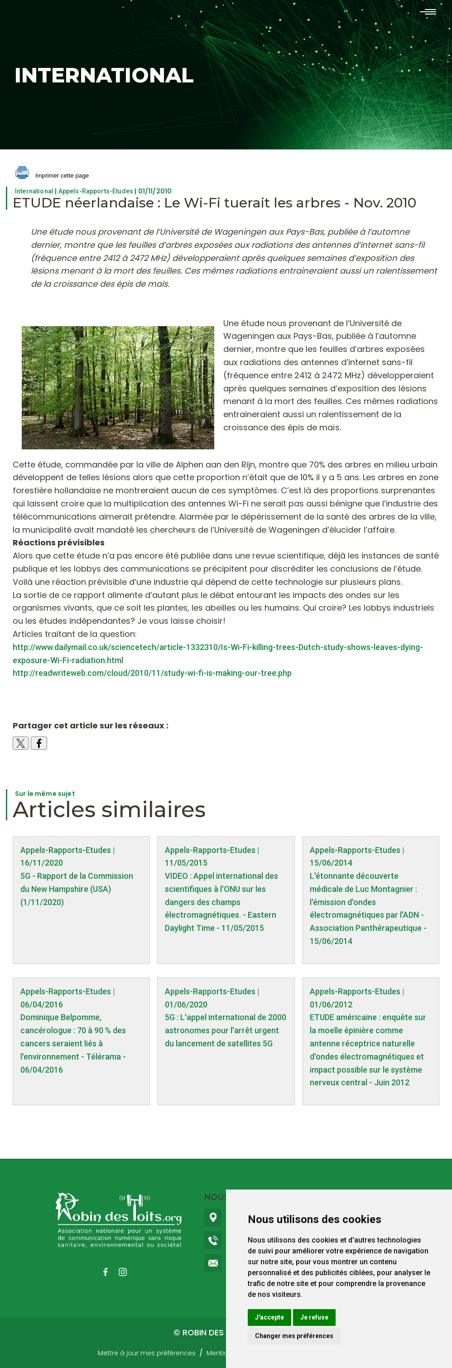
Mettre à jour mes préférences (147, 1353)
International (34, 191)
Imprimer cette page (52, 176)
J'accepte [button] (269, 1317)
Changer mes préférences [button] (294, 1335)
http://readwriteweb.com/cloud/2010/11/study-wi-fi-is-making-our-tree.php (152, 673)
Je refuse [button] (314, 1317)
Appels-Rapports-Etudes (96, 191)
